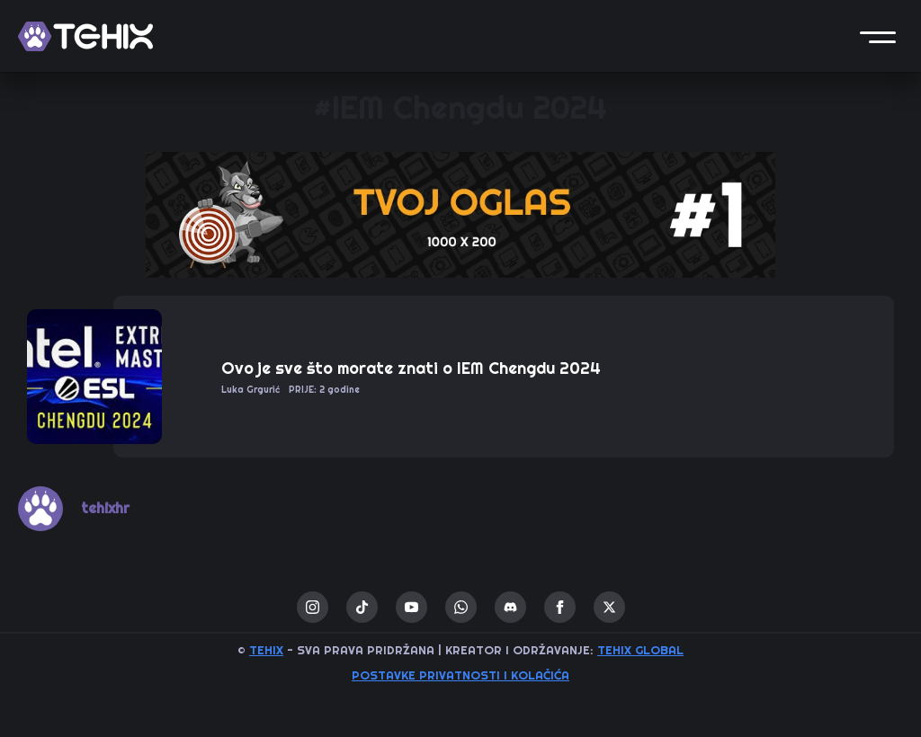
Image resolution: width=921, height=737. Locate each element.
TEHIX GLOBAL (640, 650)
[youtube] (411, 607)
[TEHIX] (85, 36)
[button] (878, 36)
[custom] (362, 607)
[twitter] (609, 607)
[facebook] (560, 607)
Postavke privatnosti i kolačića (460, 675)
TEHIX (266, 650)
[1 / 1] (460, 215)
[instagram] (312, 607)
